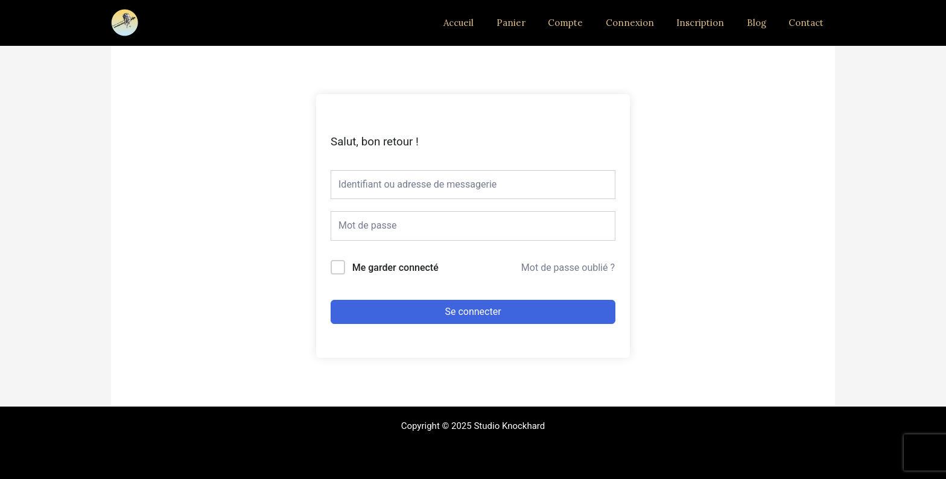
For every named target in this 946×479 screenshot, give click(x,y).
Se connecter (473, 311)
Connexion (645, 22)
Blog (763, 22)
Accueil (488, 22)
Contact (808, 22)
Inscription (711, 22)
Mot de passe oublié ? (568, 267)
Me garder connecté (395, 267)
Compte (585, 22)
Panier (535, 22)
